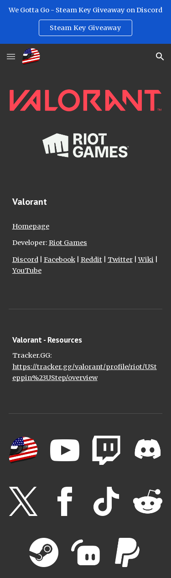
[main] (86, 201)
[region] (85, 22)
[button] (11, 56)
